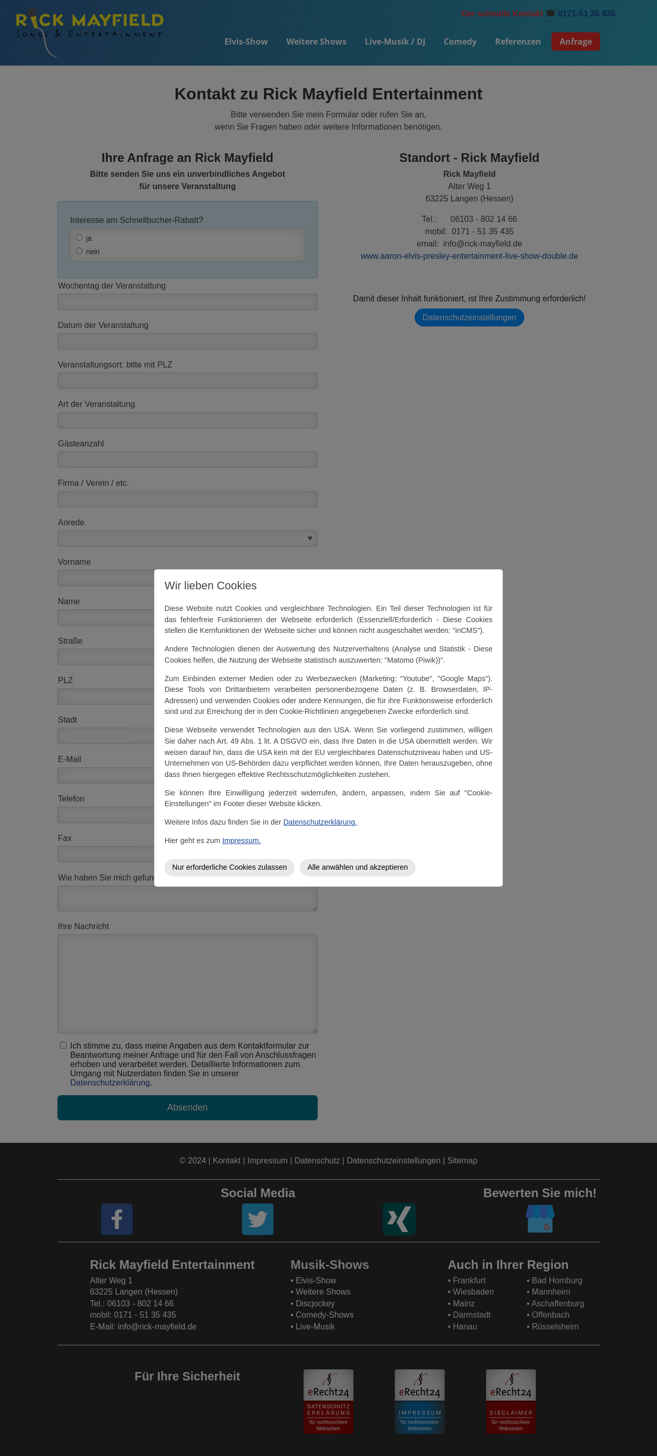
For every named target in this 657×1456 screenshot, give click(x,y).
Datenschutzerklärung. (320, 822)
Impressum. (241, 840)
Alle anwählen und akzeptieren (357, 867)
